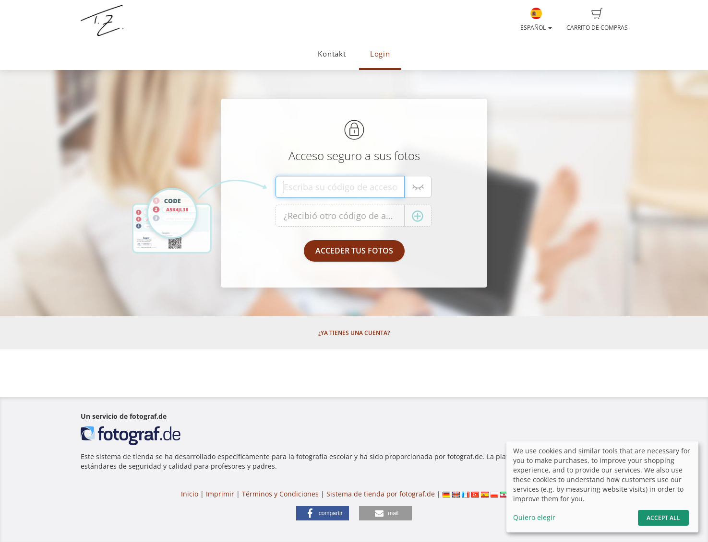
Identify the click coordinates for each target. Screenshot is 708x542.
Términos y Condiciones (280, 493)
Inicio (189, 493)
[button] (322, 513)
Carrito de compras (597, 20)
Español (536, 20)
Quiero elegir (534, 517)
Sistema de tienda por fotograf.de (380, 493)
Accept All (663, 518)
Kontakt (332, 54)
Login (380, 54)
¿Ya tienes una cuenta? (354, 333)
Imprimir (220, 493)
